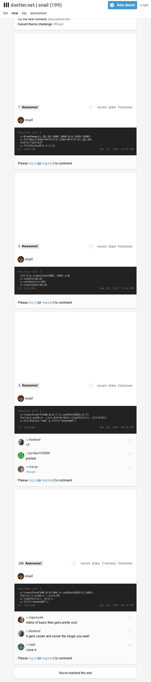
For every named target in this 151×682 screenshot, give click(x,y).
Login (144, 5)
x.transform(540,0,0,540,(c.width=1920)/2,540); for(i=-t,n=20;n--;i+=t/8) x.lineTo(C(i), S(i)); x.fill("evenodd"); (75, 597)
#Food (58, 24)
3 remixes (109, 563)
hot (5, 13)
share (112, 107)
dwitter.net (22, 5)
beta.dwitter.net (59, 19)
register (47, 163)
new (15, 13)
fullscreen (125, 107)
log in (33, 163)
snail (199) (50, 5)
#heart (30, 472)
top (24, 13)
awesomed (38, 13)
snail (29, 120)
